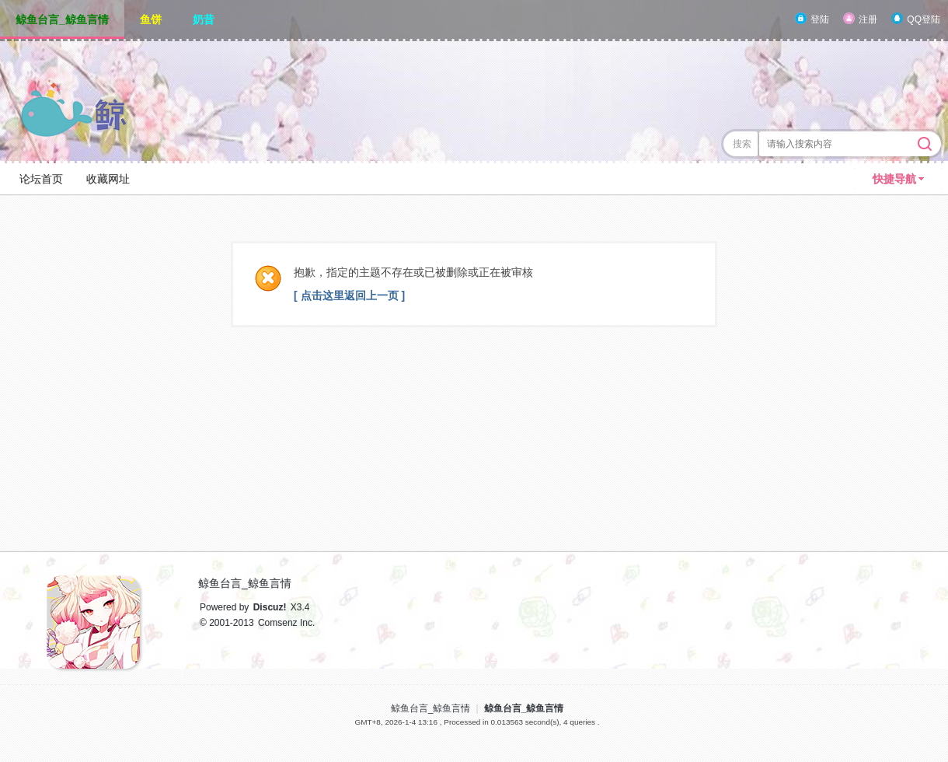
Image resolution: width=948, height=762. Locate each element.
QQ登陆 (923, 19)
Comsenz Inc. (286, 622)
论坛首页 (41, 179)
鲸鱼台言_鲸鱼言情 (62, 19)
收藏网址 (108, 179)
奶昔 (203, 19)
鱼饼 (151, 19)
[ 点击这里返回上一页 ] (349, 295)
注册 (868, 19)
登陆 (819, 19)
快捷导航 (894, 179)
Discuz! (270, 607)
